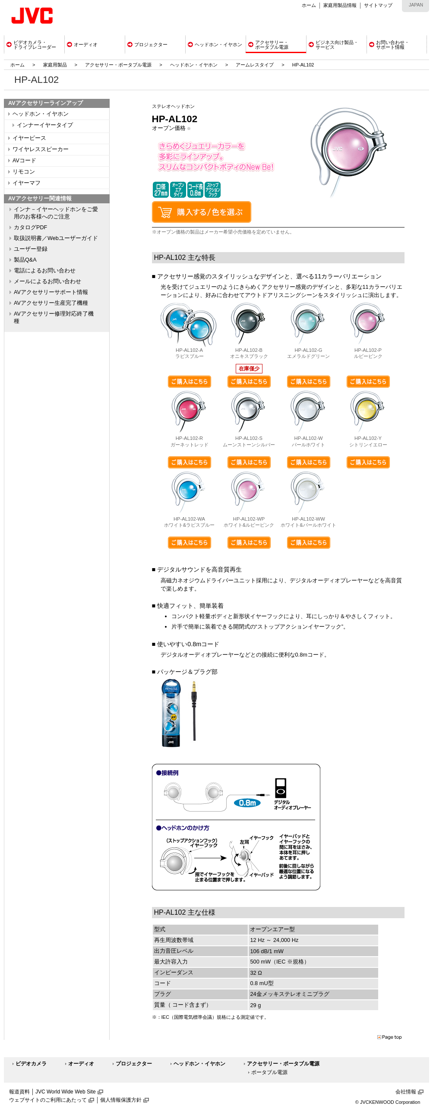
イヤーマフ (27, 183)
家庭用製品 (55, 64)
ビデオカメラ (31, 1064)
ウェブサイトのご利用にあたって (48, 1100)
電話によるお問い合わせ (45, 271)
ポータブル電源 (269, 1072)
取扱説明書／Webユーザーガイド (56, 238)
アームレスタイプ (255, 64)
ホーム (309, 5)
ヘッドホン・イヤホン (194, 64)
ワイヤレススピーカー (41, 149)
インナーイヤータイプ (45, 125)
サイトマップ (378, 5)
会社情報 (405, 1092)
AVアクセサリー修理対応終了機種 (54, 317)
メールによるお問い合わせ (47, 281)
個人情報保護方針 (121, 1100)
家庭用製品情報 (340, 5)
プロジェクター (134, 1064)
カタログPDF (30, 227)
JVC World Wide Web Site (65, 1092)
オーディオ (81, 1064)
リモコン (24, 172)
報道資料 (19, 1092)
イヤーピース (29, 138)
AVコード (24, 161)
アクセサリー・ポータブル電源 (118, 64)
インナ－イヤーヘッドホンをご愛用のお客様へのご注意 (56, 213)
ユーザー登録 (30, 249)
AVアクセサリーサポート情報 (51, 292)
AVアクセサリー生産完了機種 (51, 303)
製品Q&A (25, 260)
